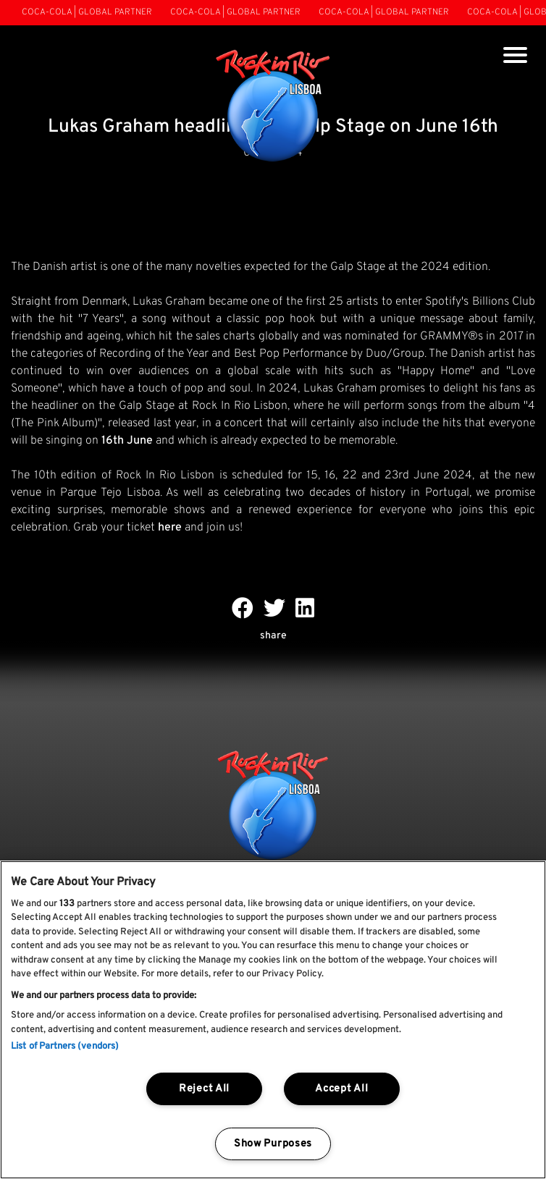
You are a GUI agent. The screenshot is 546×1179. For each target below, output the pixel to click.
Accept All (341, 1089)
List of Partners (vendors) (65, 1046)
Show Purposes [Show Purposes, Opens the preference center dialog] (273, 1144)
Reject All (204, 1089)
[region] (273, 1020)
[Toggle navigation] (515, 56)
